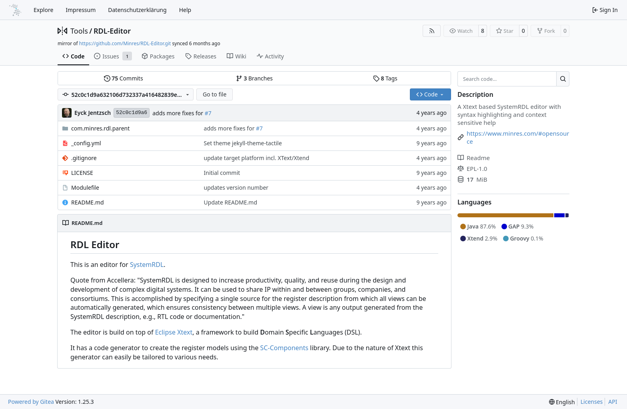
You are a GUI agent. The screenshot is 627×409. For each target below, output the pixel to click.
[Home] (15, 10)
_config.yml (86, 143)
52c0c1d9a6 (131, 113)
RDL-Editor (112, 31)
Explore (43, 10)
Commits (123, 78)
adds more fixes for (178, 113)
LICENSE (82, 172)
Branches (254, 78)
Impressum (81, 10)
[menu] (562, 402)
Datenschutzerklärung (137, 10)
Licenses (592, 401)
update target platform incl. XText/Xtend (257, 158)
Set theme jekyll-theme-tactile (243, 143)
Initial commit (222, 172)
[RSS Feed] (432, 31)
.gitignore (84, 158)
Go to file (214, 94)
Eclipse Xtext (174, 332)
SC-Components (284, 347)
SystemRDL (147, 264)
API (612, 401)
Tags (385, 78)
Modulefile (85, 187)
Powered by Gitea (31, 401)
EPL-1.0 (472, 168)
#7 (208, 113)
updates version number (236, 187)
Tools (79, 31)
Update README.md (231, 202)
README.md (87, 202)
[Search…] (562, 78)
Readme (473, 158)
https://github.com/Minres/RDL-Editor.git (125, 43)
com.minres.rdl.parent (100, 128)
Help (185, 10)
